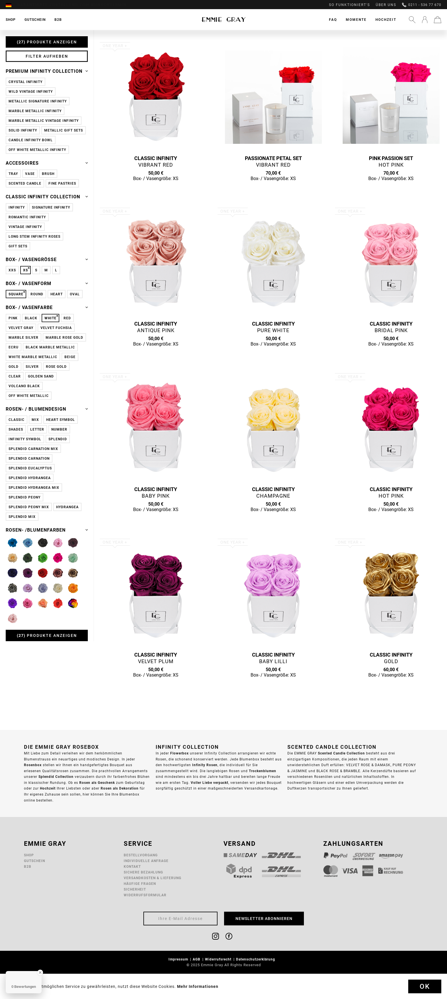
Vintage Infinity (25, 227)
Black (31, 318)
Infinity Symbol (25, 439)
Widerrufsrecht (219, 959)
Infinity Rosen (205, 765)
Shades (16, 429)
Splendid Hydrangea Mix (34, 487)
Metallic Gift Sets (63, 130)
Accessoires (47, 163)
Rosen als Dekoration (120, 788)
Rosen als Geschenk (97, 782)
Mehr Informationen (197, 986)
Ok (425, 986)
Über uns (386, 5)
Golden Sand (41, 376)
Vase (30, 173)
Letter (37, 429)
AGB (197, 959)
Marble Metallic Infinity (35, 111)
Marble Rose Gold (64, 337)
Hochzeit (385, 19)
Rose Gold (56, 366)
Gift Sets (18, 246)
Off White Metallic (29, 395)
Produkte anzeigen (47, 42)
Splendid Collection (56, 776)
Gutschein (34, 861)
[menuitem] (11, 4)
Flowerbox (179, 753)
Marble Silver (23, 337)
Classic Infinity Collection (47, 196)
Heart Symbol (60, 419)
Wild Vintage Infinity (31, 91)
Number (59, 429)
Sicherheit (135, 889)
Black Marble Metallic (50, 347)
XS (25, 270)
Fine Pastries (62, 183)
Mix (35, 419)
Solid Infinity (23, 130)
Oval (75, 294)
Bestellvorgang (141, 855)
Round (37, 294)
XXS (12, 270)
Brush (48, 173)
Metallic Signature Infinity (38, 101)
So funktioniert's (349, 5)
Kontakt (132, 866)
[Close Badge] (40, 972)
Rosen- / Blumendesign (47, 409)
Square (16, 294)
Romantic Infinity (27, 217)
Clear (15, 376)
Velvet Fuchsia (56, 328)
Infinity (17, 207)
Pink (13, 318)
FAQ (333, 19)
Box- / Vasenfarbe (47, 307)
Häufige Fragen (140, 883)
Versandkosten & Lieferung (152, 878)
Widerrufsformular (145, 895)
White (50, 318)
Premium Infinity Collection (47, 71)
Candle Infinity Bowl (31, 140)
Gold (14, 366)
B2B (27, 866)
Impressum (178, 959)
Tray (13, 173)
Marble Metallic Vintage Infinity (44, 120)
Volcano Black (24, 386)
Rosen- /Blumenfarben (47, 530)
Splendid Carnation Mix (33, 449)
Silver (32, 366)
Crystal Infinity (25, 82)
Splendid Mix (22, 516)
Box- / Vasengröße (47, 259)
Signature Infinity (51, 207)
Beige (70, 357)
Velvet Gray (21, 328)
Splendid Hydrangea (30, 478)
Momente (356, 19)
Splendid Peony (24, 497)
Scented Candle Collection (341, 753)
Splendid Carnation (29, 458)
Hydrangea (67, 507)
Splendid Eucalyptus (30, 468)
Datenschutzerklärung (256, 959)
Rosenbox (33, 765)
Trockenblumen (262, 771)
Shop (29, 855)
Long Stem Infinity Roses (34, 236)
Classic (17, 419)
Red (67, 318)
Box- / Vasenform (47, 283)
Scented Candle (25, 183)
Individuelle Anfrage (146, 861)
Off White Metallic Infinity (37, 150)
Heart (56, 294)
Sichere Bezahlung (143, 872)
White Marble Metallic (33, 357)
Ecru (14, 347)
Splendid (57, 439)
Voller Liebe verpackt (209, 782)
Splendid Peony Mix (29, 507)
